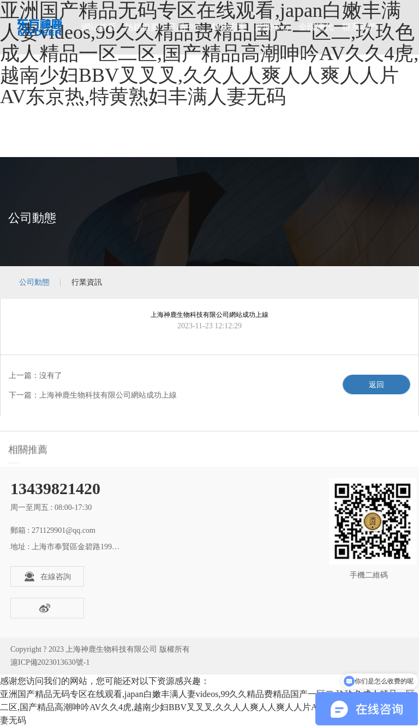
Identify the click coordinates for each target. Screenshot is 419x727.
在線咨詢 (47, 576)
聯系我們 (359, 27)
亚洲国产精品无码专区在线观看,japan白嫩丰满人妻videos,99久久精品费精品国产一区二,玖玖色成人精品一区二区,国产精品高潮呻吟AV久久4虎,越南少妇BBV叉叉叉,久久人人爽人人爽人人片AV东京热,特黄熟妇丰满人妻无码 (207, 707)
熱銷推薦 (141, 27)
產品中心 (185, 27)
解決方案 (229, 27)
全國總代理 (315, 38)
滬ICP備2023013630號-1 (49, 662)
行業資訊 (86, 282)
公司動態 (34, 282)
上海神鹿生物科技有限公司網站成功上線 (108, 395)
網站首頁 (98, 27)
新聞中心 (272, 27)
